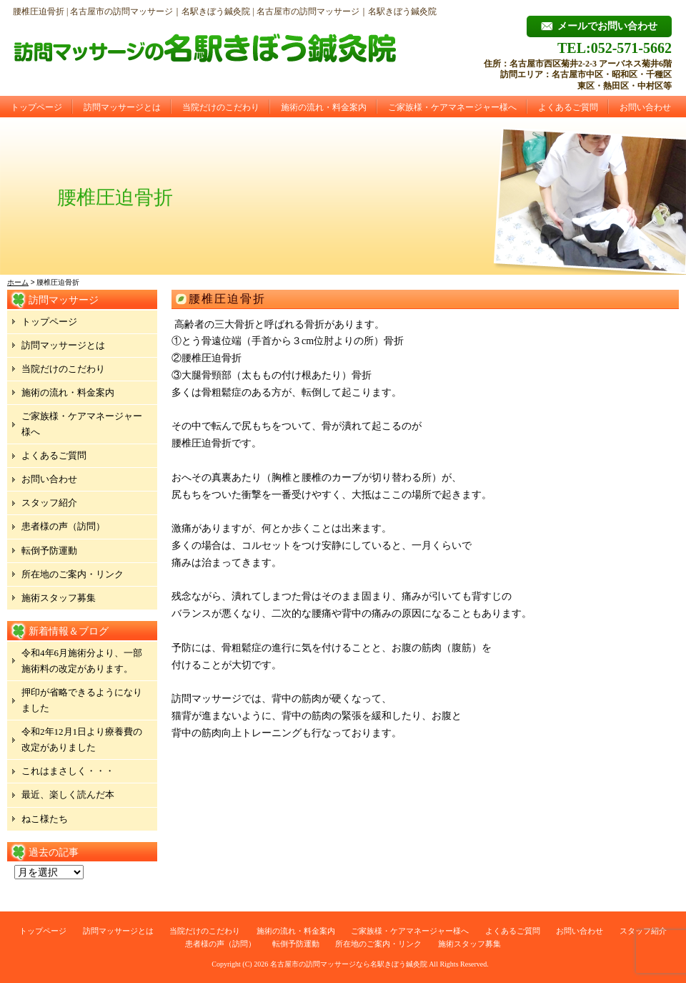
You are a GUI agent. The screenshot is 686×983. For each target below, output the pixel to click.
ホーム (18, 282)
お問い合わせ (645, 107)
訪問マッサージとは (122, 107)
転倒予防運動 (49, 550)
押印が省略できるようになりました (81, 700)
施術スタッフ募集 (58, 597)
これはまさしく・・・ (67, 771)
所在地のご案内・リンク (72, 574)
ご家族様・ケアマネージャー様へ (452, 107)
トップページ (36, 107)
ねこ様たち (44, 818)
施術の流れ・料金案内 (324, 107)
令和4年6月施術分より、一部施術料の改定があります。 (81, 660)
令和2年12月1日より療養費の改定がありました (81, 739)
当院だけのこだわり (220, 107)
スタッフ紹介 (49, 502)
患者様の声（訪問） (63, 526)
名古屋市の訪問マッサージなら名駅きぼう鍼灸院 (348, 964)
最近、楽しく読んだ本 (67, 794)
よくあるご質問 (568, 107)
